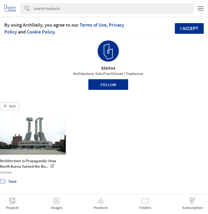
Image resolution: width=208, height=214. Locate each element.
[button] (9, 106)
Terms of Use (93, 25)
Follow (108, 84)
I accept (189, 28)
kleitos (108, 68)
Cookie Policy (40, 32)
